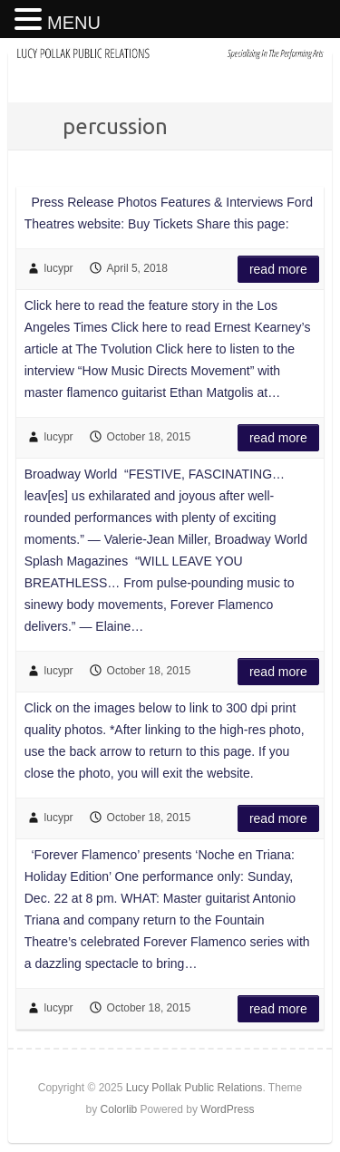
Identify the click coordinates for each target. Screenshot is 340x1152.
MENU (74, 23)
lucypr (58, 268)
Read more (278, 269)
